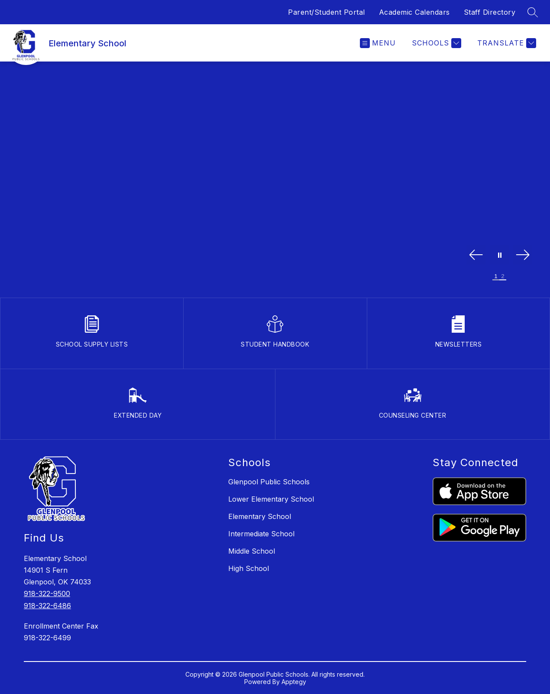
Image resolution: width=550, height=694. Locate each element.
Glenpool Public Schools (269, 481)
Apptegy (293, 681)
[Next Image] (523, 255)
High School (248, 568)
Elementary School (259, 516)
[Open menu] (378, 43)
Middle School (251, 551)
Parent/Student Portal (326, 12)
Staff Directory (490, 12)
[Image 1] (495, 276)
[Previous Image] (476, 255)
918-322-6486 (47, 605)
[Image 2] (502, 276)
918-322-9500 (47, 593)
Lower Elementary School (271, 499)
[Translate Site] (505, 43)
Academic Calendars (414, 12)
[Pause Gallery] (499, 255)
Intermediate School (261, 533)
